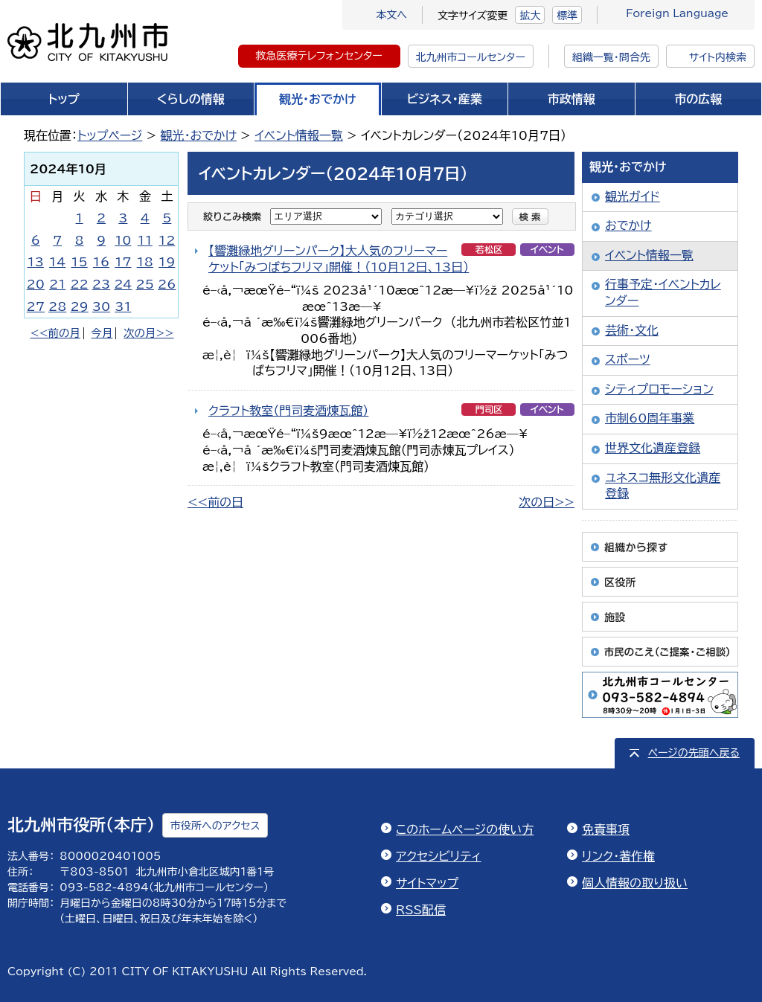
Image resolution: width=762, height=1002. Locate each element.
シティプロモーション (659, 389)
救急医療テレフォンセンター (319, 56)
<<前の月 (55, 332)
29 (79, 306)
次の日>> (546, 502)
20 (36, 284)
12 (167, 240)
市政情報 (571, 99)
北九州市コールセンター (470, 57)
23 (101, 284)
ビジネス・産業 (444, 99)
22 (79, 284)
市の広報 (698, 99)
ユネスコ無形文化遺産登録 (662, 486)
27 (36, 306)
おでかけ (628, 225)
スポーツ (627, 359)
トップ (64, 99)
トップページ (109, 135)
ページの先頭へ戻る (694, 753)
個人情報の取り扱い (635, 883)
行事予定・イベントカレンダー (663, 292)
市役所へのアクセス (215, 825)
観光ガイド (632, 196)
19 (167, 262)
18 (145, 262)
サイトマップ (427, 883)
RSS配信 (421, 910)
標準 (567, 15)
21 (57, 284)
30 (101, 306)
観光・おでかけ (317, 99)
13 (36, 262)
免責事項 (606, 829)
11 (145, 240)
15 (79, 262)
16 (101, 262)
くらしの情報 (191, 99)
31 (123, 306)
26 (167, 284)
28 (57, 306)
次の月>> (148, 332)
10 (123, 240)
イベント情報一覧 (298, 135)
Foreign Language (677, 13)
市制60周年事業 (649, 418)
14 (57, 262)
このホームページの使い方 (465, 829)
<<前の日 (215, 502)
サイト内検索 (717, 57)
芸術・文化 (632, 330)
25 (145, 284)
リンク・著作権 (618, 856)
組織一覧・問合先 (611, 57)
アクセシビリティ (438, 856)
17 (123, 262)
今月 (102, 332)
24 (123, 284)
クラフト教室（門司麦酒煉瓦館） (288, 411)
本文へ (391, 15)
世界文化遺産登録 (652, 448)
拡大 (529, 15)
